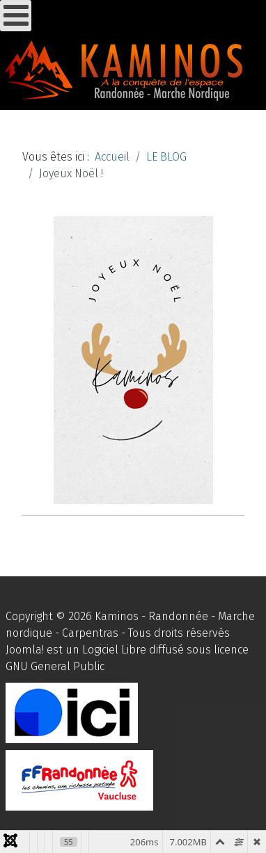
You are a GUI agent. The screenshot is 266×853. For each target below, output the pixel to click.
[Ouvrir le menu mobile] (15, 15)
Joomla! (25, 649)
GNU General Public (55, 666)
